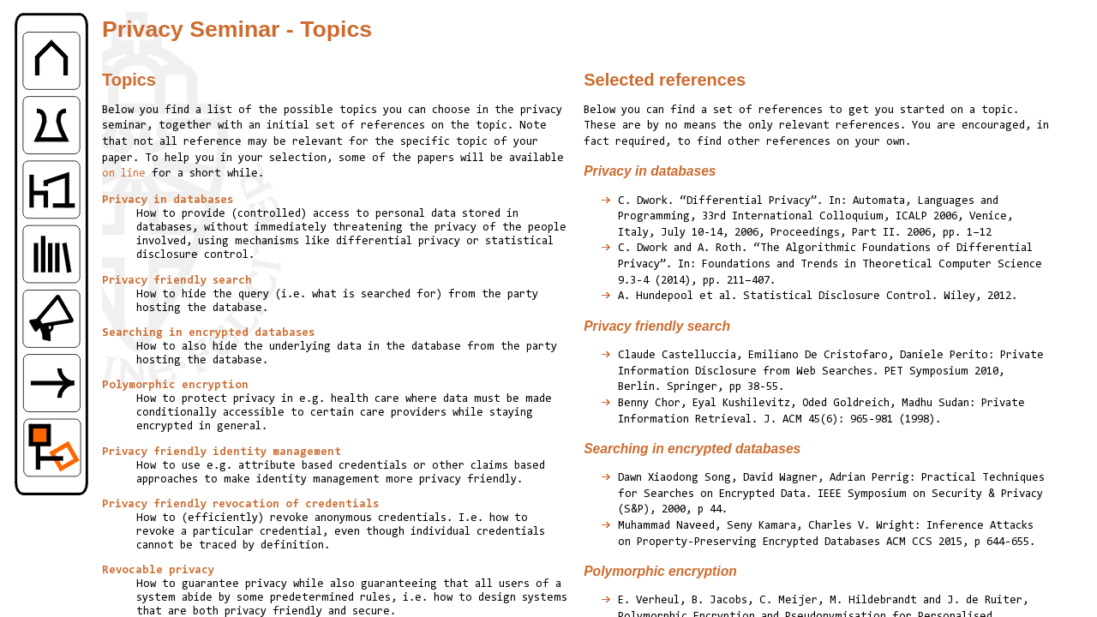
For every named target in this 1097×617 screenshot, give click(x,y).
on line (124, 173)
